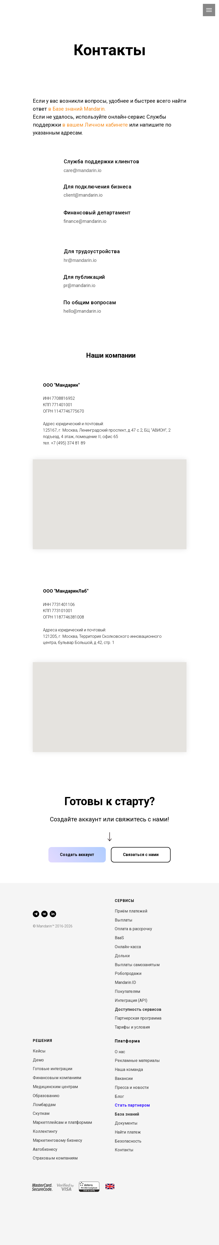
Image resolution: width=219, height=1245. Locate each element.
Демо (38, 1060)
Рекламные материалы (137, 1060)
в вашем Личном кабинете (95, 125)
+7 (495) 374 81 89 (68, 443)
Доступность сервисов (138, 1009)
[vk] (44, 914)
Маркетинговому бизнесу (57, 1140)
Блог (119, 1096)
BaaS (119, 937)
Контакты (124, 1149)
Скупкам (41, 1113)
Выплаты (123, 920)
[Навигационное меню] (209, 10)
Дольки (122, 955)
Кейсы (39, 1051)
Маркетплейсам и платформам (62, 1122)
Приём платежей (131, 911)
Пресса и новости (132, 1087)
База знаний (127, 1114)
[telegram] (36, 914)
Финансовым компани (54, 1077)
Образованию (46, 1095)
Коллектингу (45, 1131)
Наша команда (129, 1069)
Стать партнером (132, 1105)
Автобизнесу (45, 1149)
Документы (126, 1123)
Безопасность (128, 1141)
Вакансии (124, 1078)
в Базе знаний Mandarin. (77, 109)
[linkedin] (53, 914)
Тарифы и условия (132, 1027)
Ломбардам (44, 1104)
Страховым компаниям (55, 1158)
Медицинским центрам (55, 1086)
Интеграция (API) (131, 1000)
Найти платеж (128, 1132)
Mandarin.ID (125, 982)
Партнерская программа (138, 1018)
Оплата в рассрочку (133, 928)
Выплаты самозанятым (137, 964)
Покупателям (127, 991)
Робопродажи (128, 973)
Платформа (127, 1041)
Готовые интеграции (52, 1068)
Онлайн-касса (128, 946)
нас (122, 1051)
